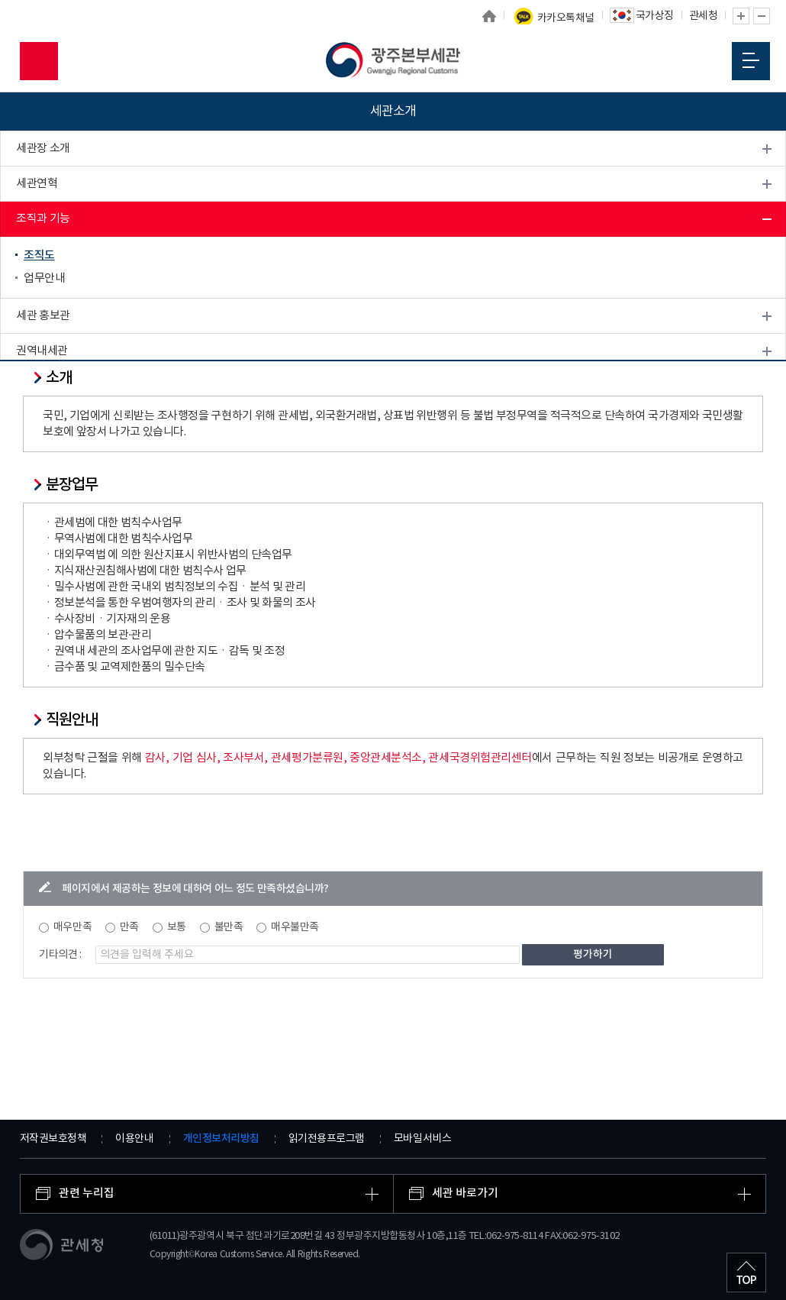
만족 (129, 927)
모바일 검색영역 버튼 (39, 61)
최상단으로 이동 (746, 1272)
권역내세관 (42, 350)
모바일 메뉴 (751, 60)
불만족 (228, 927)
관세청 (703, 16)
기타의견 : (60, 955)
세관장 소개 (43, 148)
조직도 (39, 255)
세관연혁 (36, 183)
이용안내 (134, 1139)
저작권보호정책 (53, 1139)
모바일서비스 (422, 1139)
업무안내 (44, 278)
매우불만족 (295, 927)
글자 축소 (761, 16)
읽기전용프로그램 (326, 1139)
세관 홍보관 (43, 315)
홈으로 (489, 16)
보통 (176, 927)
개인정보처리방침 (221, 1138)
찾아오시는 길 (48, 386)
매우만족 (72, 927)
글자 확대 (741, 16)
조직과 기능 (43, 218)
